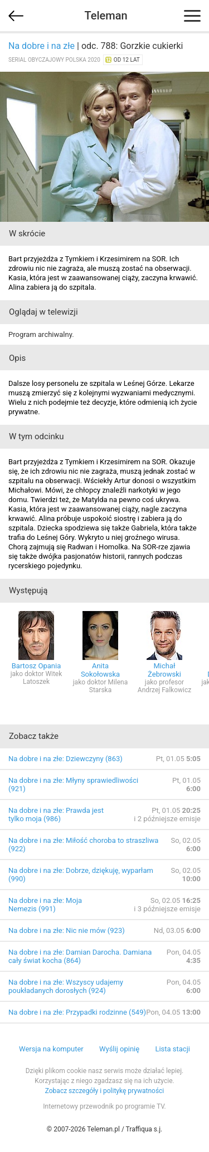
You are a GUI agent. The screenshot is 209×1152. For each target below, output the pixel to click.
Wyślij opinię (119, 1049)
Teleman (105, 15)
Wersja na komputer (51, 1049)
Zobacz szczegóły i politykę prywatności (104, 1091)
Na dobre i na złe (41, 46)
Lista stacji (172, 1049)
